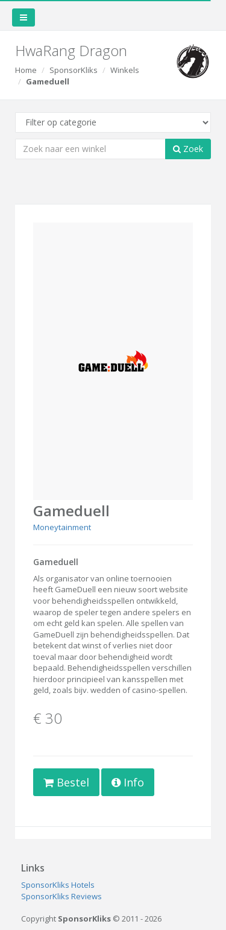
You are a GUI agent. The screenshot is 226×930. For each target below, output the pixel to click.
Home (26, 70)
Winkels (124, 70)
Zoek (188, 148)
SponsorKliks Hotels (58, 884)
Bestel (66, 782)
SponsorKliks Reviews (61, 896)
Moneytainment (62, 527)
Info (127, 782)
